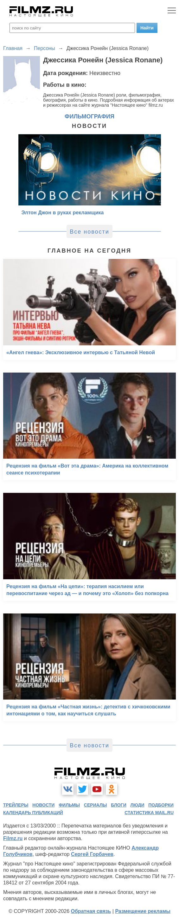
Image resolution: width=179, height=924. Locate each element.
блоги (118, 805)
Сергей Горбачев (92, 854)
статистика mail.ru (149, 812)
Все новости (89, 232)
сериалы (95, 805)
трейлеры (16, 805)
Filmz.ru (12, 838)
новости (43, 805)
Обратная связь (91, 911)
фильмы (69, 805)
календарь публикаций (33, 812)
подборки (161, 805)
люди (137, 805)
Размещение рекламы (142, 911)
